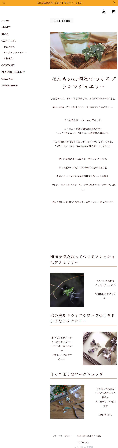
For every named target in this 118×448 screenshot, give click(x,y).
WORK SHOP (9, 85)
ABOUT (6, 27)
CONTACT (8, 65)
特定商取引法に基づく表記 (89, 436)
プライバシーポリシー (63, 436)
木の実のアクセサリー (15, 52)
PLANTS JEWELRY (13, 72)
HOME (5, 20)
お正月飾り (9, 46)
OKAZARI (7, 78)
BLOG (5, 34)
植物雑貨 (8, 58)
